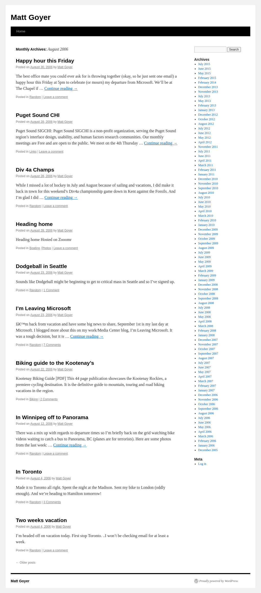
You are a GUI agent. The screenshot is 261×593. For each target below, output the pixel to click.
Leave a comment (56, 97)
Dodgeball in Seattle (41, 266)
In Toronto (29, 472)
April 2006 (205, 431)
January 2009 (206, 280)
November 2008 (208, 289)
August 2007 (206, 358)
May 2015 (204, 73)
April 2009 (205, 266)
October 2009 (206, 238)
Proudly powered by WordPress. (219, 581)
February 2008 (207, 330)
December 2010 (208, 179)
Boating (34, 248)
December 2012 (208, 114)
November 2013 (208, 91)
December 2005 (208, 450)
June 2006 (204, 422)
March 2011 (205, 165)
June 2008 (204, 312)
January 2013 (206, 110)
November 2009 (208, 234)
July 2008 (204, 307)
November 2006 (208, 399)
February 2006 (207, 441)
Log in (202, 464)
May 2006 (204, 427)
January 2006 (206, 445)
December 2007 (208, 340)
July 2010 (204, 197)
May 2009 (204, 261)
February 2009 (207, 275)
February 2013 (207, 105)
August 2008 (206, 303)
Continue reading (61, 88)
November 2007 (208, 344)
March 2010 (205, 215)
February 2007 (207, 386)
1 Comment (51, 290)
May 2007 (204, 372)
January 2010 (206, 225)
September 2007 (208, 353)
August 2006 (206, 413)
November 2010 (208, 183)
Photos (46, 248)
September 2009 (208, 243)
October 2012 (206, 119)
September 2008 (208, 298)
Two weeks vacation (41, 520)
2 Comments (49, 399)
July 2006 (204, 418)
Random (35, 97)
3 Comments (52, 502)
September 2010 (208, 188)
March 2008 (205, 326)
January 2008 (206, 335)
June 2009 (204, 257)
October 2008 (206, 294)
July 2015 (204, 64)
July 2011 (204, 151)
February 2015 (207, 78)
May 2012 (204, 137)
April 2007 (205, 376)
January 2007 (206, 390)
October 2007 (206, 349)
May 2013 (204, 101)
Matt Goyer (31, 17)
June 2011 (204, 156)
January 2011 (206, 174)
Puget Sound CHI (38, 115)
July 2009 (204, 252)
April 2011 (205, 160)
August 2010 (206, 193)
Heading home (34, 224)
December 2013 (208, 87)
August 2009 (206, 248)
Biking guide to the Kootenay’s (55, 363)
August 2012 (206, 124)
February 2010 (207, 220)
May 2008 (204, 317)
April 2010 (205, 211)
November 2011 (208, 147)
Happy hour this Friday (45, 61)
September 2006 (208, 408)
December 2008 (208, 284)
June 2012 (204, 133)
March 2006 (205, 436)
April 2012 (205, 142)
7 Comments (52, 345)
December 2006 (208, 395)
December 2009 (208, 229)
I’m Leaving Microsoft (43, 308)
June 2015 (204, 68)
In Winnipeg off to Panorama (52, 417)
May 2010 (204, 206)
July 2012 (204, 128)
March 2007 (205, 381)
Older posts (25, 562)
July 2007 (204, 363)
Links (32, 151)
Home (20, 31)
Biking (33, 399)
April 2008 (205, 321)
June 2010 (204, 202)
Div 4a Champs (35, 170)
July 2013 (204, 96)
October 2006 (206, 404)
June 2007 (204, 367)
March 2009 (205, 271)
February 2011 (207, 170)
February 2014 (207, 82)
